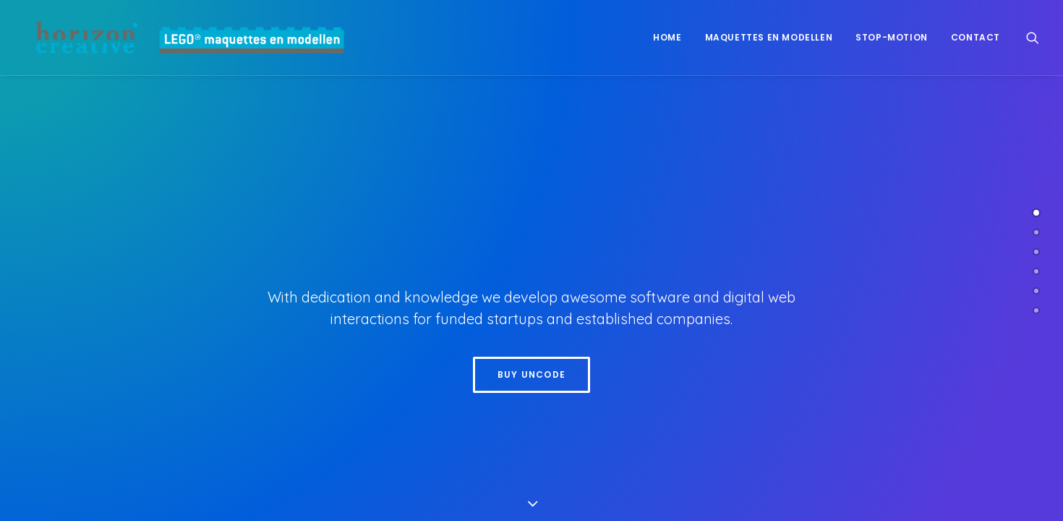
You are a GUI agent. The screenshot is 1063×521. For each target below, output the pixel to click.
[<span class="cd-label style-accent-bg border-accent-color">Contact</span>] (1036, 310)
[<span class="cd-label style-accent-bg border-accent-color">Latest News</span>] (1036, 291)
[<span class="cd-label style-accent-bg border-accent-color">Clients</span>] (1036, 271)
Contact (975, 37)
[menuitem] (667, 37)
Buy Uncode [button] (531, 374)
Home (667, 37)
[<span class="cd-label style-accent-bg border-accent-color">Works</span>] (1036, 252)
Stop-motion (891, 37)
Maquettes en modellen (769, 37)
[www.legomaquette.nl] (181, 38)
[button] (1032, 37)
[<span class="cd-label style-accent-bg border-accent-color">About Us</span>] (1036, 232)
